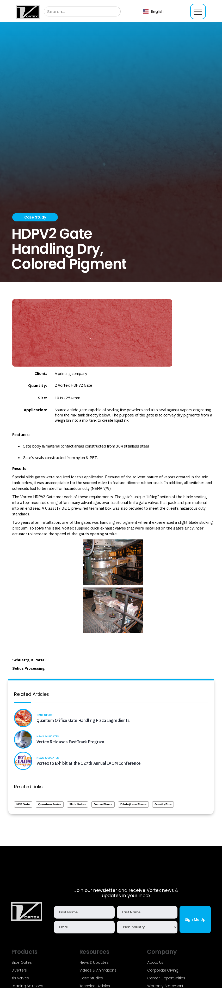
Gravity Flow (163, 804)
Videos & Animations (97, 970)
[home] (28, 12)
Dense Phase (103, 804)
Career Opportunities (166, 978)
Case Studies (91, 978)
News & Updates (94, 962)
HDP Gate (23, 804)
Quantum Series (49, 804)
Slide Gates (77, 804)
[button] (153, 11)
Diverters (19, 970)
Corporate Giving (162, 970)
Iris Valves (20, 978)
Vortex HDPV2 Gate (75, 385)
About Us (155, 962)
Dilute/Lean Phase (133, 804)
